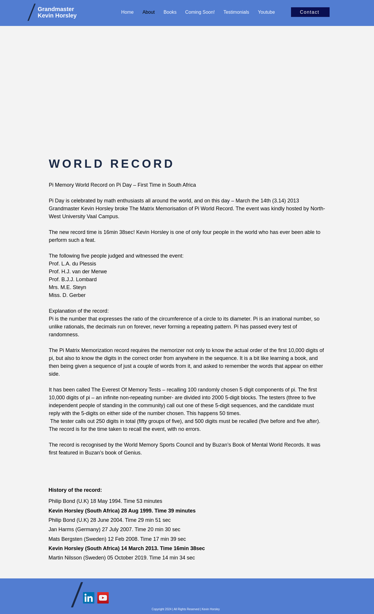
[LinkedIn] (88, 597)
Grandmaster (56, 9)
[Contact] (310, 12)
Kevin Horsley (57, 15)
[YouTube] (103, 597)
